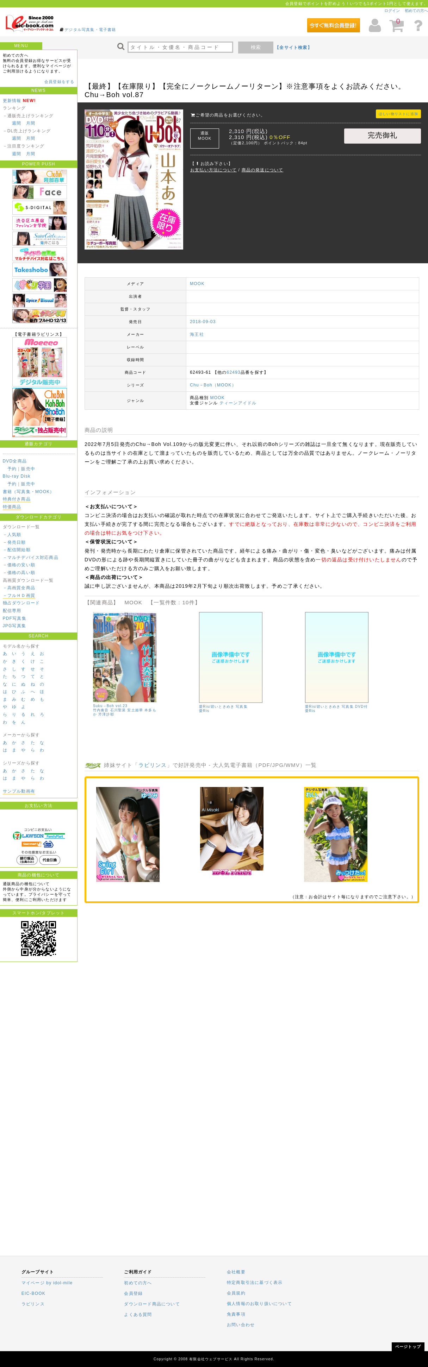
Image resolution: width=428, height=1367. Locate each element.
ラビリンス (152, 765)
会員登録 (133, 1293)
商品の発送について (263, 170)
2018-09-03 (203, 321)
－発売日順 (14, 542)
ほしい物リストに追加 (398, 114)
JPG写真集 (14, 625)
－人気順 (12, 534)
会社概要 (236, 1272)
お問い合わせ (241, 1324)
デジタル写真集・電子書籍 (90, 29)
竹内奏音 (101, 710)
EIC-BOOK (33, 1293)
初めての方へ (416, 10)
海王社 (197, 334)
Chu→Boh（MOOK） (213, 385)
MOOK (197, 283)
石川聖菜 (118, 710)
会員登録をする (59, 82)
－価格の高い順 (19, 572)
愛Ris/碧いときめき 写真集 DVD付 (336, 706)
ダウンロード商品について (152, 1304)
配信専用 (12, 610)
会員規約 (236, 1293)
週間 (16, 123)
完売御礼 (383, 135)
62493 (234, 372)
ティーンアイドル (238, 403)
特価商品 (12, 506)
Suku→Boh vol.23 (110, 706)
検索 (256, 47)
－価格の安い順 (19, 564)
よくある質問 (138, 1314)
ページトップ (408, 1346)
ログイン (392, 10)
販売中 (28, 468)
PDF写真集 (14, 618)
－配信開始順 (17, 549)
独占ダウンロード (21, 602)
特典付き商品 (17, 499)
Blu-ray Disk (17, 476)
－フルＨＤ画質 (19, 595)
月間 (30, 123)
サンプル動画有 (19, 791)
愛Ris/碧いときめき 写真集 (223, 706)
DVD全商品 (15, 461)
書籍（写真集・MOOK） (29, 491)
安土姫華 (135, 710)
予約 (12, 468)
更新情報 (12, 100)
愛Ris (204, 711)
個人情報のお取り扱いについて (259, 1303)
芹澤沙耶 (106, 714)
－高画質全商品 (19, 587)
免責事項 (236, 1314)
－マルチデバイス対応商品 (30, 557)
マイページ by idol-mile (47, 1282)
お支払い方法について (213, 170)
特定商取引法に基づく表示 (255, 1282)
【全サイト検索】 (293, 47)
